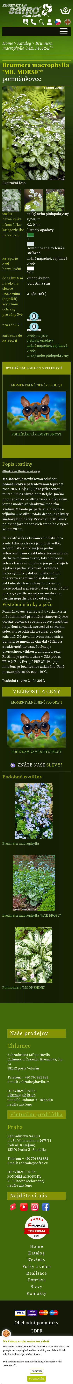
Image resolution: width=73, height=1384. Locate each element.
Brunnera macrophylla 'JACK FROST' (31, 915)
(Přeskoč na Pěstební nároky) (21, 471)
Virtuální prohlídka (36, 1114)
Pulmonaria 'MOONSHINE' (23, 987)
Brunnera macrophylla (20, 843)
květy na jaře (37, 335)
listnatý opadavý (40, 340)
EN (66, 21)
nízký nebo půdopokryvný (48, 355)
